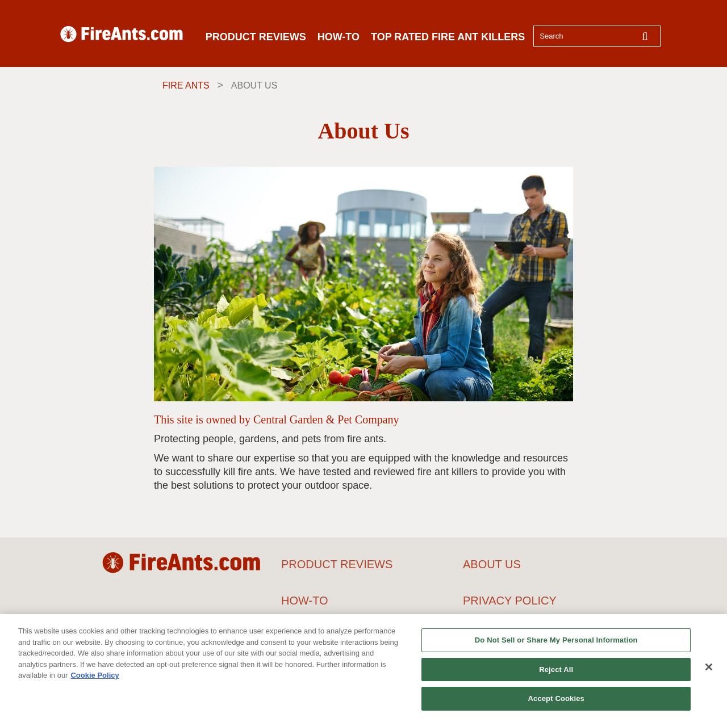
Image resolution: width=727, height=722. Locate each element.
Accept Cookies (556, 700)
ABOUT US (492, 564)
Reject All (556, 670)
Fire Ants (186, 85)
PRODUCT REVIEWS (256, 37)
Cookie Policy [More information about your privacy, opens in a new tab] (94, 676)
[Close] (708, 668)
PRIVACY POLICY (510, 600)
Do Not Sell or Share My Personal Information (556, 641)
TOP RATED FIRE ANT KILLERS (448, 37)
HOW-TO (338, 37)
